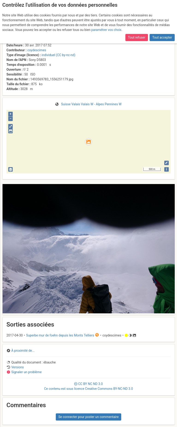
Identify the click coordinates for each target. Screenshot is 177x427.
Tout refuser (136, 37)
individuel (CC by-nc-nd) (58, 55)
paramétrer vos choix (106, 30)
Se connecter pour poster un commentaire (88, 417)
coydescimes (36, 50)
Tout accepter (162, 37)
